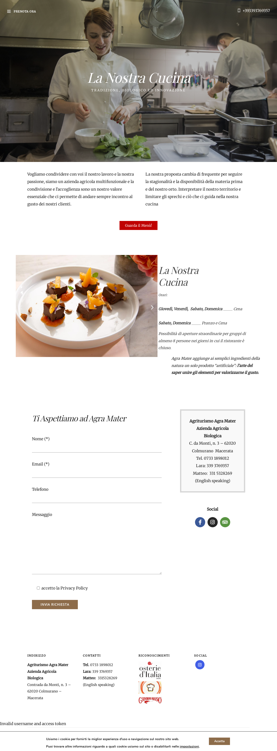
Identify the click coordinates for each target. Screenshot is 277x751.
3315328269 (107, 678)
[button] (21, 307)
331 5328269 (220, 473)
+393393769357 (256, 10)
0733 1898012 (216, 458)
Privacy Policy (74, 588)
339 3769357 (218, 465)
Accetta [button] (219, 741)
